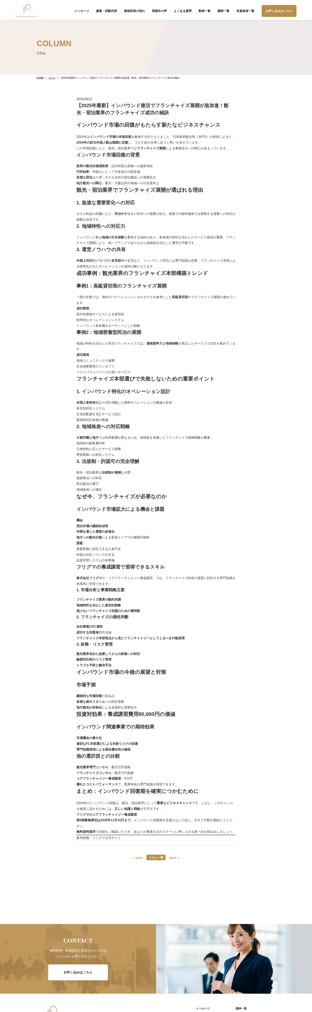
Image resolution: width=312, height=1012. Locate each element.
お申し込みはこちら (279, 11)
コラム (51, 77)
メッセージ (81, 11)
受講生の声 (159, 11)
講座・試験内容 (106, 11)
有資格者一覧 (245, 11)
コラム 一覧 (156, 857)
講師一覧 (223, 11)
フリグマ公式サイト (106, 838)
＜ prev (137, 857)
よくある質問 (183, 11)
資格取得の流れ (134, 11)
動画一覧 (205, 11)
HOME (40, 77)
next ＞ (174, 857)
